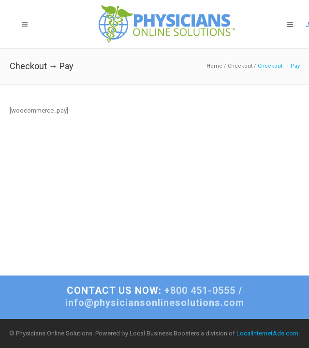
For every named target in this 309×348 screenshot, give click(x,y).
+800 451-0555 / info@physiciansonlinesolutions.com (154, 296)
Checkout (240, 66)
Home (214, 66)
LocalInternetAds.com (267, 333)
